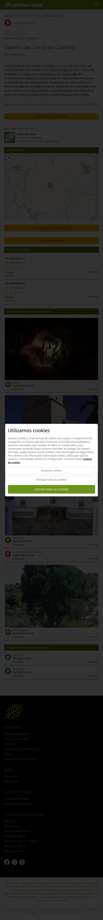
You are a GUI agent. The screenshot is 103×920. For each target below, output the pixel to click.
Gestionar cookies (51, 470)
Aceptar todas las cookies (51, 489)
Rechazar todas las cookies (51, 479)
